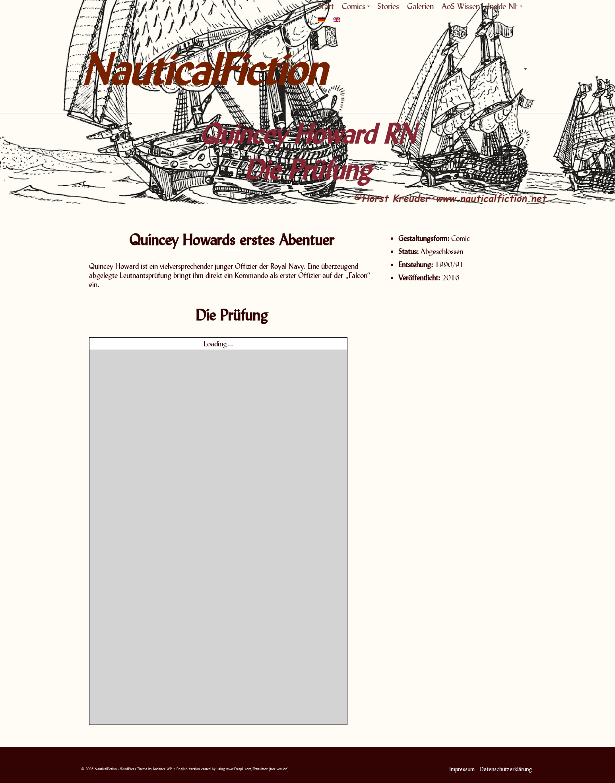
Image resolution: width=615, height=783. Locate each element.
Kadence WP (162, 768)
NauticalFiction (152, 69)
